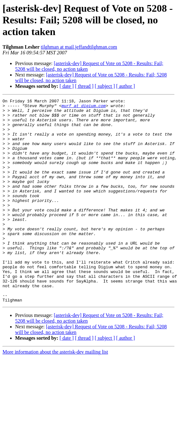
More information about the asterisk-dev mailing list (55, 392)
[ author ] (125, 86)
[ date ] (67, 86)
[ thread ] (84, 86)
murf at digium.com (83, 107)
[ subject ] (105, 86)
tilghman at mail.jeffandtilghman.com (79, 47)
